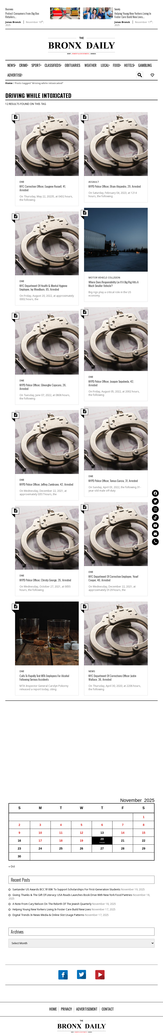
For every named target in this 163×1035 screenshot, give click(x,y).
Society (117, 9)
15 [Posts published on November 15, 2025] (143, 832)
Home (9, 83)
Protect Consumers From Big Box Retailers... (22, 15)
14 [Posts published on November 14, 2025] (122, 832)
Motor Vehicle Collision (104, 277)
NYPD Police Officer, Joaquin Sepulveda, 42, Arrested (111, 383)
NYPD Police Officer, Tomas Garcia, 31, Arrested (113, 480)
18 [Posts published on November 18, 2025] (61, 840)
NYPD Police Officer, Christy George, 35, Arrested (45, 580)
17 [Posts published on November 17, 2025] (40, 840)
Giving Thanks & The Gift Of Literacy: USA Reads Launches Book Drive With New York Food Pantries (72, 895)
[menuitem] (11, 65)
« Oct (11, 866)
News (92, 671)
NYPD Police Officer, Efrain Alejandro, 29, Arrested (115, 186)
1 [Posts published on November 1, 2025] (144, 817)
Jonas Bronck (13, 22)
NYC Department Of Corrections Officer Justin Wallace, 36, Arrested (112, 677)
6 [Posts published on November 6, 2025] (102, 825)
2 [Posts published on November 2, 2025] (19, 825)
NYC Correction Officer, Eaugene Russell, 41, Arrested (43, 188)
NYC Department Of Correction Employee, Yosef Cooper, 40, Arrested (113, 578)
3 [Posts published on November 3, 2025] (40, 825)
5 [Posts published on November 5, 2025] (81, 825)
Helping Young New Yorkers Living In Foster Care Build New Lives (52, 909)
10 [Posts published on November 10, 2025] (40, 832)
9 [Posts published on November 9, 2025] (19, 832)
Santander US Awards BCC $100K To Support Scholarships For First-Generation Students (66, 889)
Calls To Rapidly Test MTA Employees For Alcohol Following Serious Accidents (44, 677)
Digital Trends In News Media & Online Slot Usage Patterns (48, 915)
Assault (94, 181)
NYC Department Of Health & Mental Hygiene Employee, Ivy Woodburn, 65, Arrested (43, 287)
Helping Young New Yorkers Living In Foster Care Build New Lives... (132, 15)
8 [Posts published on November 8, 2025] (144, 825)
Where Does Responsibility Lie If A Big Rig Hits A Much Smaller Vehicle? (114, 284)
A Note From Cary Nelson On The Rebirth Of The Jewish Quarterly (52, 904)
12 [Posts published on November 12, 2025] (81, 832)
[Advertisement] (30, 50)
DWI (22, 181)
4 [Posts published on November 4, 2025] (61, 825)
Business (9, 9)
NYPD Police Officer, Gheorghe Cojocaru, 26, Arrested (43, 387)
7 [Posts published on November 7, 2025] (123, 825)
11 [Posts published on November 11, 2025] (61, 832)
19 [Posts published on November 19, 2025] (81, 840)
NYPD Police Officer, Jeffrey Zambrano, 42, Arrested (46, 484)
